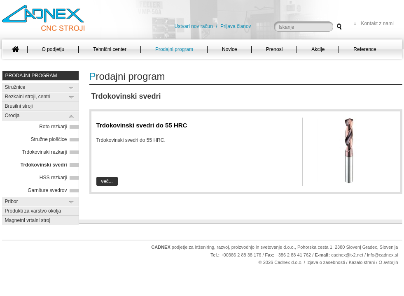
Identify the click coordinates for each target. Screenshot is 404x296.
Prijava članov (235, 26)
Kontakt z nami (377, 23)
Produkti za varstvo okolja (33, 211)
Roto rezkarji (53, 127)
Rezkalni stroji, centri (28, 96)
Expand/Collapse (71, 87)
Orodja (12, 115)
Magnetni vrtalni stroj (28, 220)
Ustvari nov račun (194, 26)
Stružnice (15, 87)
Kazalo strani (362, 262)
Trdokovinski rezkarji (44, 152)
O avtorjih (388, 262)
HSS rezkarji (53, 177)
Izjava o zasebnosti (325, 262)
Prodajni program (31, 76)
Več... (107, 181)
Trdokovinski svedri (44, 165)
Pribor (11, 201)
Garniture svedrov (47, 190)
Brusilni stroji (19, 106)
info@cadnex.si (382, 254)
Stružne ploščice (48, 139)
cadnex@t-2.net (347, 254)
